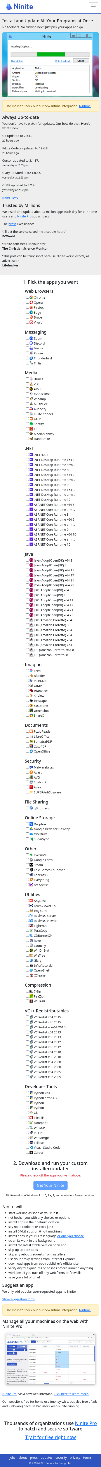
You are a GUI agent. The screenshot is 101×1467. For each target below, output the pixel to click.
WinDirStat (37, 950)
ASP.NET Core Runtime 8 (47, 514)
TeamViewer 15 (41, 906)
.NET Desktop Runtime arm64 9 (51, 480)
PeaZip (35, 996)
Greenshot (37, 711)
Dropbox (36, 824)
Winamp (36, 399)
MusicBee (37, 404)
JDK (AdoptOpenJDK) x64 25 (49, 615)
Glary (34, 960)
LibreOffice (38, 736)
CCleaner (36, 975)
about (23, 1457)
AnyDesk (36, 901)
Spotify (35, 424)
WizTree (35, 955)
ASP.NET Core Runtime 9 (47, 529)
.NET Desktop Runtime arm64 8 (51, 465)
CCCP (34, 429)
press (12, 224)
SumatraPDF (39, 741)
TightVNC (36, 926)
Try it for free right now (50, 1437)
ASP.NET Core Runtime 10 (48, 544)
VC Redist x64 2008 (43, 1062)
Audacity (36, 409)
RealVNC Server (41, 916)
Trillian (35, 363)
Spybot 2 (36, 782)
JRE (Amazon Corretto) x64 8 (50, 650)
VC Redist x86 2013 (43, 1037)
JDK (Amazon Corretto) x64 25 (51, 645)
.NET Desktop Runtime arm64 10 (51, 494)
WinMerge (37, 1138)
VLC (32, 384)
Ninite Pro (24, 216)
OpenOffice (38, 751)
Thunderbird (39, 358)
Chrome (35, 297)
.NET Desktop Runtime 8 (47, 470)
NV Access (37, 885)
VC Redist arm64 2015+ (46, 1027)
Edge (33, 312)
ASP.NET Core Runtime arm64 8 (51, 510)
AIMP (34, 389)
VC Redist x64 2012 (43, 1042)
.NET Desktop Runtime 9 (47, 485)
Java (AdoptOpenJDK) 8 (46, 565)
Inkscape (36, 700)
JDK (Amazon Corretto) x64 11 (51, 630)
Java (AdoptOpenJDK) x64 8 (49, 560)
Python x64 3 (39, 1093)
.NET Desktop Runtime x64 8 (50, 460)
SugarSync (37, 839)
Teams (34, 348)
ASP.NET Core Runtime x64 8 (50, 504)
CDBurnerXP (39, 935)
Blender (35, 676)
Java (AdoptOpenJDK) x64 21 (50, 580)
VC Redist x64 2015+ (44, 1017)
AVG (33, 777)
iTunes (34, 379)
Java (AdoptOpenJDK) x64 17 (50, 575)
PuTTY (34, 1133)
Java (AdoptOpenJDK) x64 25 (50, 585)
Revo (33, 940)
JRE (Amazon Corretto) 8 (47, 655)
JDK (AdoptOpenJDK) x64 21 (49, 610)
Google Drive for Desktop (48, 829)
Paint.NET (37, 681)
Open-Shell (38, 970)
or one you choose (70, 1236)
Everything (37, 880)
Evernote (36, 855)
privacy (75, 1457)
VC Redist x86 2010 (43, 1057)
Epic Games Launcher (45, 870)
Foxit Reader (39, 731)
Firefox (35, 307)
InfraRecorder (40, 965)
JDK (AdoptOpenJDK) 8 (46, 595)
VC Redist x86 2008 (43, 1067)
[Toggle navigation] (93, 6)
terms (87, 1457)
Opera (34, 302)
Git (32, 1113)
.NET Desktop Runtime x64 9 (50, 475)
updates (46, 1457)
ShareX (35, 715)
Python (35, 1108)
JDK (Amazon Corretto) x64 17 (51, 635)
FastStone (37, 706)
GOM (33, 419)
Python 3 (36, 1103)
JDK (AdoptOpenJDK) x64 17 (49, 605)
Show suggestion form (18, 1299)
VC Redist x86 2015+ (44, 1022)
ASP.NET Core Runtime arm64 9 (51, 524)
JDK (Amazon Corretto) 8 (47, 625)
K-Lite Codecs (39, 414)
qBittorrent (38, 808)
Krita (33, 671)
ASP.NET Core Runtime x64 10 (51, 534)
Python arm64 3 (41, 1098)
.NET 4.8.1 (37, 455)
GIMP (34, 686)
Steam (34, 865)
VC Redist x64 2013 (43, 1032)
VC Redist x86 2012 (43, 1047)
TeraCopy (36, 930)
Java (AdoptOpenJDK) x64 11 (50, 570)
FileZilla (35, 1118)
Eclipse (35, 1143)
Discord (35, 343)
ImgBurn (36, 911)
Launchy (36, 946)
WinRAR (35, 1001)
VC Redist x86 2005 (43, 1077)
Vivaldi (34, 322)
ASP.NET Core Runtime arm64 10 (51, 539)
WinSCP (35, 1128)
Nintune (85, 106)
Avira (33, 787)
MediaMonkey (40, 434)
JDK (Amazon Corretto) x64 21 (51, 640)
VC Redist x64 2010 (43, 1052)
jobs (12, 1457)
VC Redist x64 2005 (43, 1072)
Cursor (35, 1152)
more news (10, 197)
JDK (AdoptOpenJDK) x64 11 (49, 600)
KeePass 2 (37, 875)
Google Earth (39, 860)
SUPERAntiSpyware (43, 792)
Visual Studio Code (43, 1147)
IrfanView (37, 691)
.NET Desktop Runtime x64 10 (51, 490)
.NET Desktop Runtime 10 (48, 499)
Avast (34, 772)
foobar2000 (38, 394)
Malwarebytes (40, 767)
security (61, 1457)
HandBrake (38, 439)
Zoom (34, 338)
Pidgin (34, 353)
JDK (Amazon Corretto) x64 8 (50, 620)
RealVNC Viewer (41, 921)
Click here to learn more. (71, 1394)
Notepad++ (38, 1123)
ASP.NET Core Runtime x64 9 (50, 519)
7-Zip (33, 991)
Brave (34, 317)
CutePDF (36, 746)
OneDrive (36, 834)
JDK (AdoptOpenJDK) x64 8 (48, 590)
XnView (35, 695)
